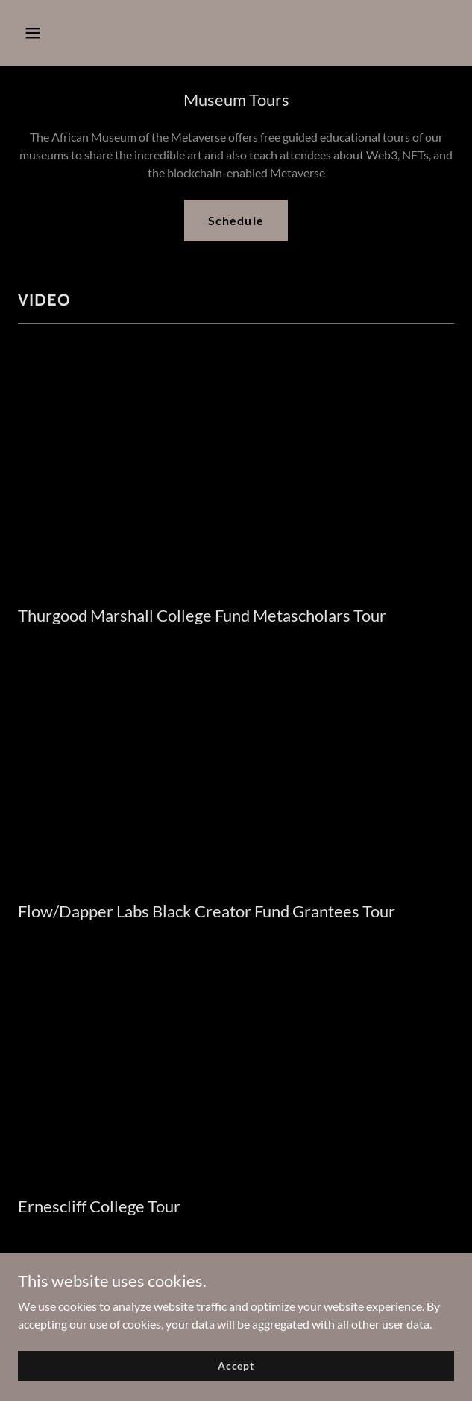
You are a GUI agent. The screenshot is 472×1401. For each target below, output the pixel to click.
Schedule (235, 220)
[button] (51, 33)
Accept (236, 1365)
